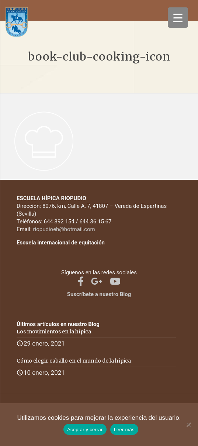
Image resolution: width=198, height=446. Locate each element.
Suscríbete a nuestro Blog (99, 294)
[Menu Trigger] (178, 17)
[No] (188, 424)
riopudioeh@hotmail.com (64, 229)
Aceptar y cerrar (85, 429)
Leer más (124, 429)
